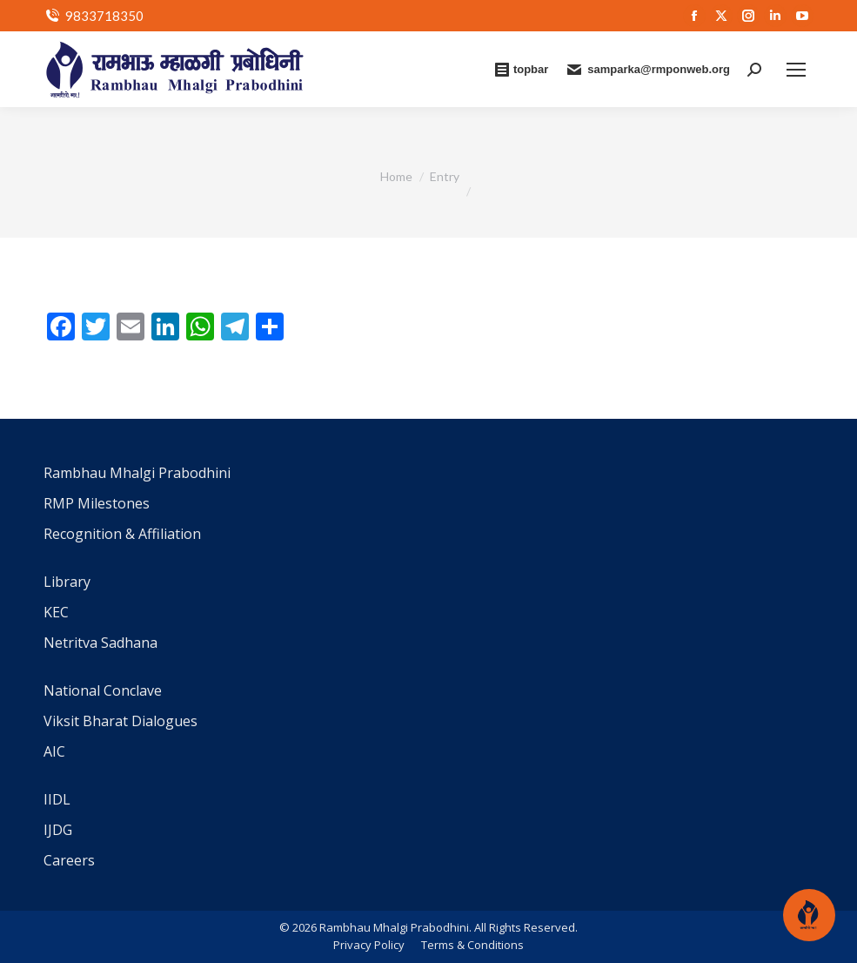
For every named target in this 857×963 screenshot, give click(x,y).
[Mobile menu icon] (796, 69)
